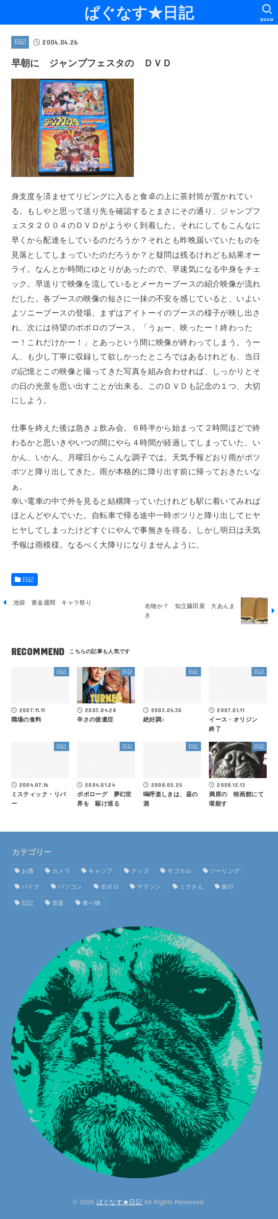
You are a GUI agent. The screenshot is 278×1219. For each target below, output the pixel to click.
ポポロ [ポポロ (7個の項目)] (110, 886)
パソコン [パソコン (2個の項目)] (70, 886)
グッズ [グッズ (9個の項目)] (140, 871)
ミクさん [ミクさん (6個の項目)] (191, 886)
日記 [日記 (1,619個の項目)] (28, 903)
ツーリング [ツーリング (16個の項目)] (225, 871)
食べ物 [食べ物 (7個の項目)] (91, 903)
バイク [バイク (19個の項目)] (31, 886)
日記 (20, 41)
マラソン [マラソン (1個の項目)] (149, 886)
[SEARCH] (267, 13)
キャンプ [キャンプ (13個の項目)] (100, 871)
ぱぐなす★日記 (139, 12)
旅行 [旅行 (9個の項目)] (228, 886)
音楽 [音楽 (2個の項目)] (58, 903)
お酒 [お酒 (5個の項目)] (28, 871)
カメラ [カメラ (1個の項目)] (61, 871)
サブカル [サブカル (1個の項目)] (179, 871)
